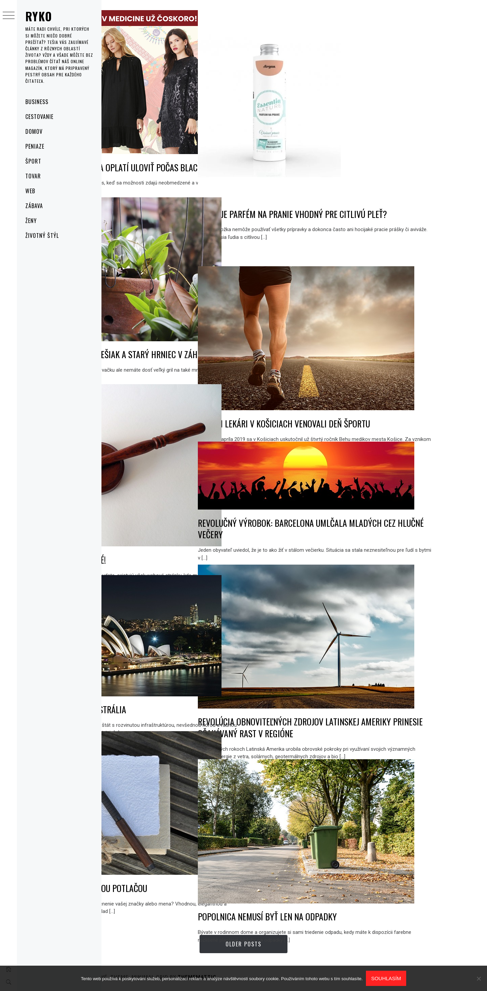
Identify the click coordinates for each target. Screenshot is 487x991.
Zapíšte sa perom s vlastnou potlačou (178, 865)
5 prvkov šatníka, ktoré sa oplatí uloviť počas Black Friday (193, 150)
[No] (478, 978)
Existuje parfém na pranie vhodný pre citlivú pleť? (383, 219)
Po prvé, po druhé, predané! (157, 534)
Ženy (31, 221)
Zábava (34, 206)
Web (30, 191)
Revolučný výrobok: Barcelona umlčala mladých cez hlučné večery (373, 517)
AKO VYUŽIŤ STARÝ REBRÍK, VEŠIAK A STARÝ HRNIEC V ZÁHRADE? (195, 337)
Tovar (33, 176)
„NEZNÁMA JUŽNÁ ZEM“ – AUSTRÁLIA (167, 690)
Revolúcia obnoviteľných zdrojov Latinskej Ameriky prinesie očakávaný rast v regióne (380, 705)
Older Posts (294, 944)
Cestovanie (39, 117)
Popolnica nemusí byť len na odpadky (368, 894)
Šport (33, 161)
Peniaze (34, 146)
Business (36, 102)
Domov (34, 131)
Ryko (38, 16)
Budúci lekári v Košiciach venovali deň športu (385, 400)
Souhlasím (386, 978)
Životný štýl (42, 235)
